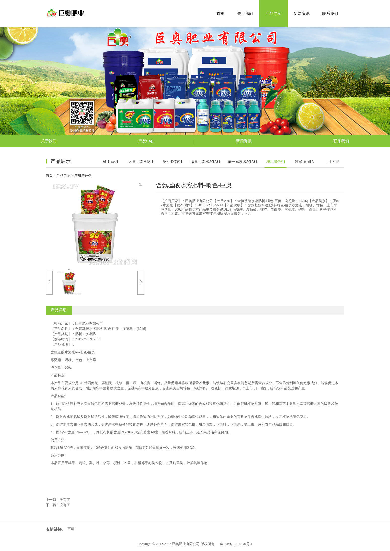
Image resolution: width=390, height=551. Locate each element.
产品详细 (59, 310)
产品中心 (146, 141)
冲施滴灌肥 (304, 162)
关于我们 (245, 13)
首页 (221, 13)
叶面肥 (333, 162)
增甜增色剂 (275, 162)
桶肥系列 (110, 162)
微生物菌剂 (172, 162)
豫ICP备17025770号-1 (236, 544)
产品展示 (273, 13)
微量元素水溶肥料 (205, 162)
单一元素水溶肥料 (242, 162)
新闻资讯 (302, 13)
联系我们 (330, 13)
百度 (70, 529)
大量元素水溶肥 (141, 162)
